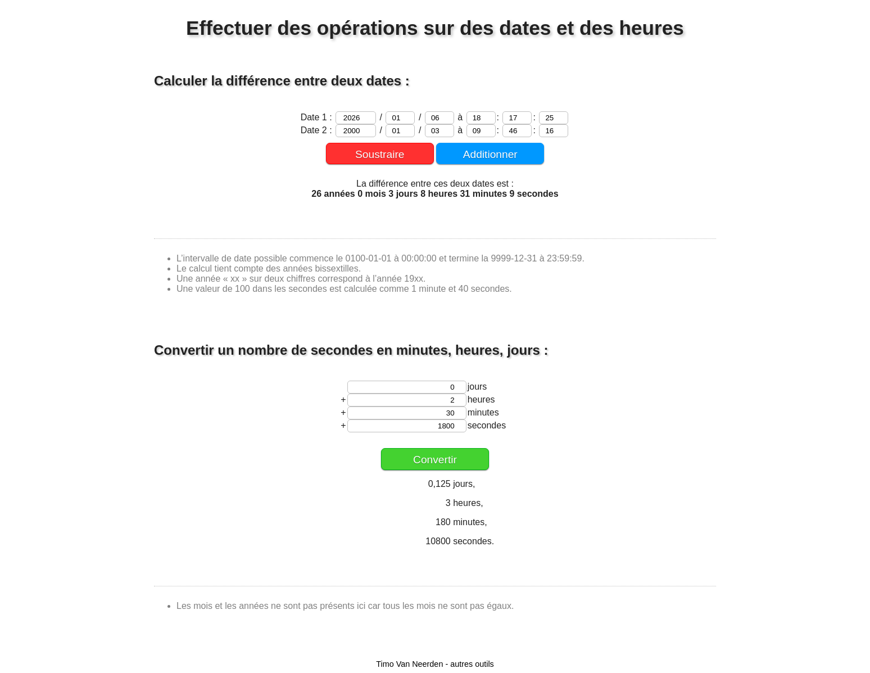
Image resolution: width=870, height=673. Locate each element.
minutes (483, 412)
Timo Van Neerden (409, 664)
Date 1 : (317, 117)
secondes (487, 425)
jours (477, 386)
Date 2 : (317, 130)
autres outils (472, 664)
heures (481, 399)
